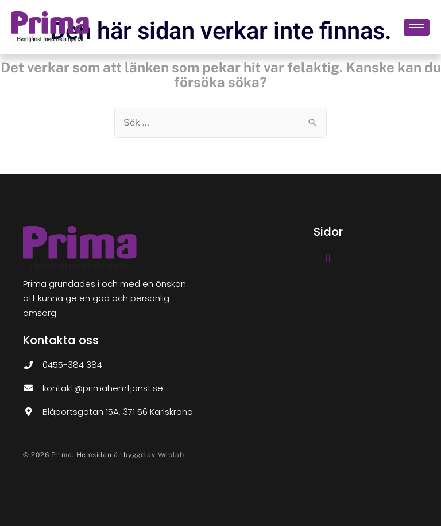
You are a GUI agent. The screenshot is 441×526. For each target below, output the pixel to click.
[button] (327, 258)
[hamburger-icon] (417, 27)
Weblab (171, 455)
